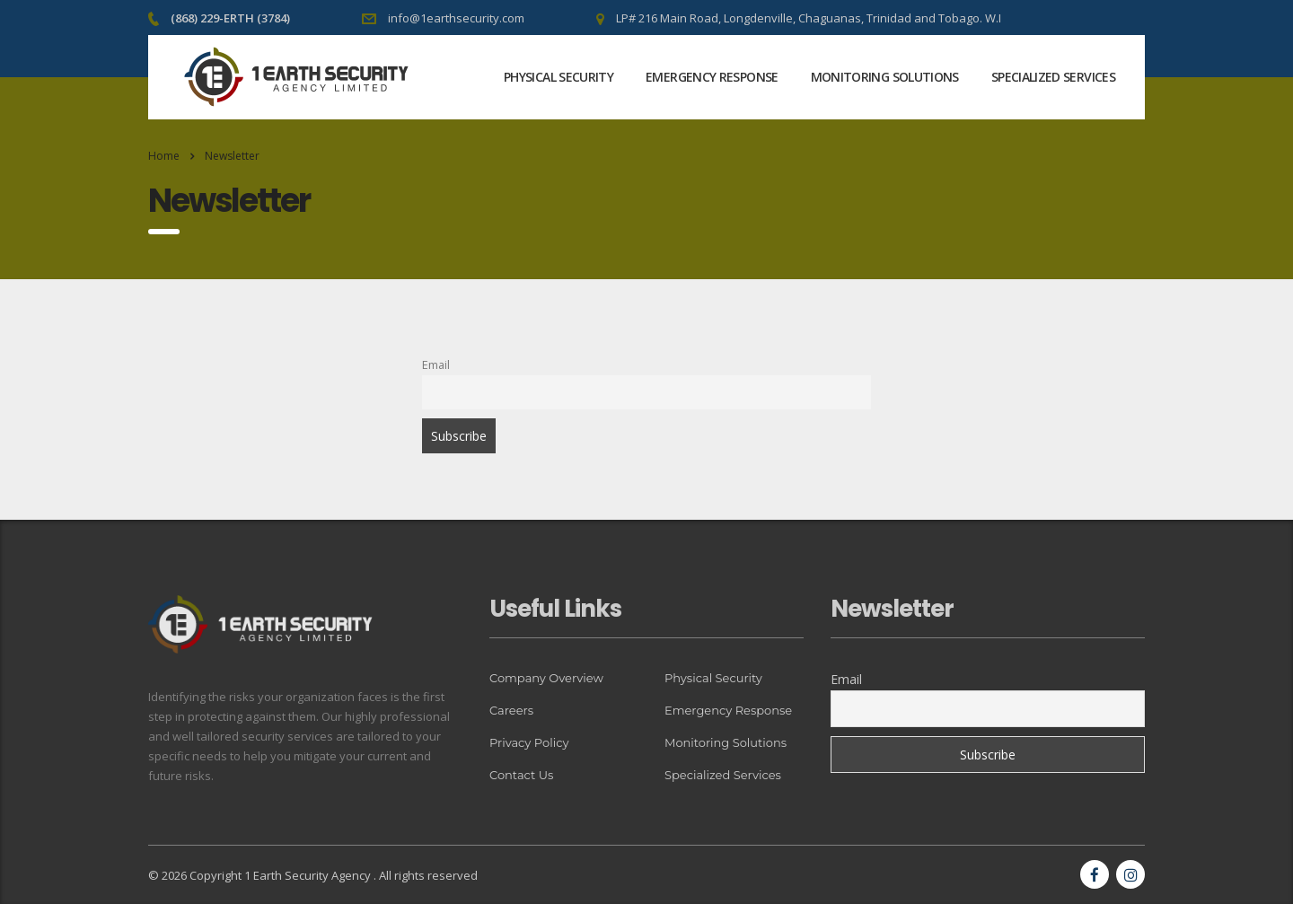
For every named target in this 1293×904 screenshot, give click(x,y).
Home (164, 155)
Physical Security (558, 76)
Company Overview (546, 678)
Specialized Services (1053, 76)
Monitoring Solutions (885, 76)
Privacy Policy (528, 742)
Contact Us (521, 775)
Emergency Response (712, 76)
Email (436, 365)
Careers (511, 710)
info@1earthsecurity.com (456, 18)
